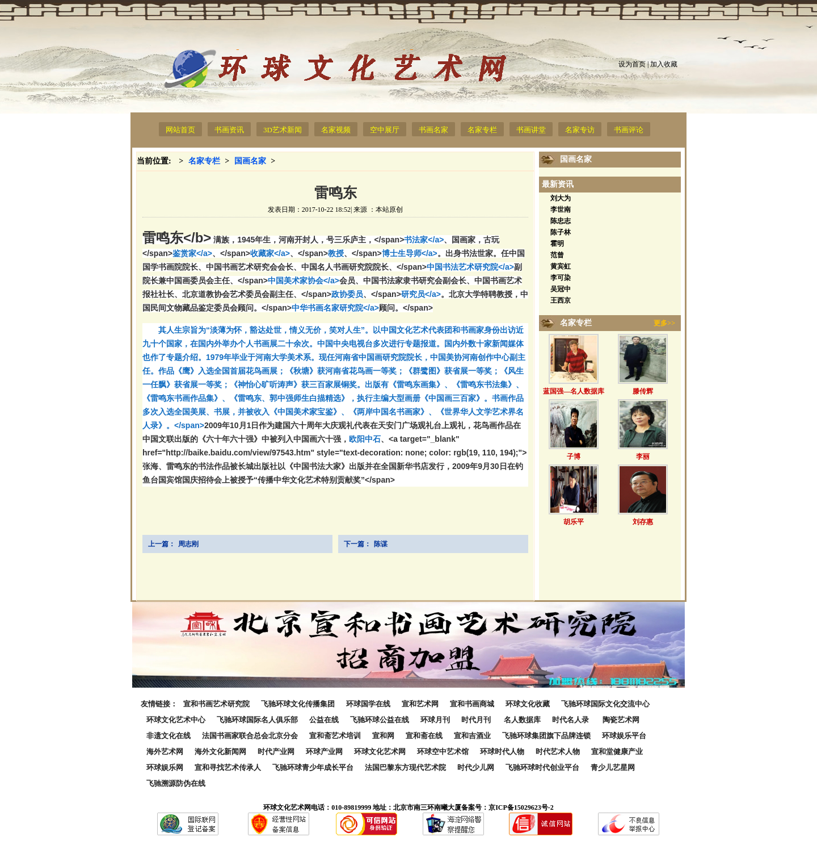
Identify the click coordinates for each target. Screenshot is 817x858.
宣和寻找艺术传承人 (228, 767)
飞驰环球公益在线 (379, 719)
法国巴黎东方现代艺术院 (405, 767)
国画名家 (250, 161)
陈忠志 (560, 221)
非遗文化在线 (168, 735)
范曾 (557, 255)
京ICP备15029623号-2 (521, 807)
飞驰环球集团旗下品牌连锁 (546, 735)
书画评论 (628, 129)
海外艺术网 (164, 751)
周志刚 (188, 544)
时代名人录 (571, 719)
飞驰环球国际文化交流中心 (605, 704)
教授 (336, 253)
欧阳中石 (365, 438)
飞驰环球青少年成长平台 (312, 767)
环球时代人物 (502, 751)
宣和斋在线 (424, 735)
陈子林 (560, 232)
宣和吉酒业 (472, 735)
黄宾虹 (560, 266)
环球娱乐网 (164, 767)
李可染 (560, 278)
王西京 (560, 300)
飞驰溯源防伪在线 (175, 783)
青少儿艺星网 (613, 767)
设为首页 (632, 64)
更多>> (664, 323)
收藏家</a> (289, 253)
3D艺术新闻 (282, 129)
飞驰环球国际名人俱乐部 (257, 719)
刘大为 (560, 198)
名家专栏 (482, 129)
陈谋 (381, 544)
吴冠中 (560, 289)
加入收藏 (663, 64)
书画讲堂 (531, 129)
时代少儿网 (475, 767)
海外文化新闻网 (220, 751)
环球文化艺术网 (380, 751)
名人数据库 (522, 719)
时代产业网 (276, 751)
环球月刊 (435, 719)
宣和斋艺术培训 (335, 735)
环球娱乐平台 (624, 735)
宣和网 (383, 735)
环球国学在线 (368, 704)
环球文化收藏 (528, 704)
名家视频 (336, 129)
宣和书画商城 (472, 704)
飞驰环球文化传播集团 (298, 704)
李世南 (560, 210)
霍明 (557, 244)
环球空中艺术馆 (443, 751)
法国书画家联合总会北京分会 (250, 735)
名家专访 (580, 129)
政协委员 (347, 294)
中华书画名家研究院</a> (362, 307)
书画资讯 (229, 129)
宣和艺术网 (420, 704)
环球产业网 (324, 751)
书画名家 (433, 129)
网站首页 (180, 129)
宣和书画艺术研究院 (216, 704)
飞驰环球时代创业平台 (542, 767)
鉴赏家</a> (211, 253)
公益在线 (324, 719)
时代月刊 (476, 719)
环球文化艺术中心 (175, 719)
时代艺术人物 (558, 751)
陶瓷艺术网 (621, 719)
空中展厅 (384, 129)
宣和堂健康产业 (617, 751)
